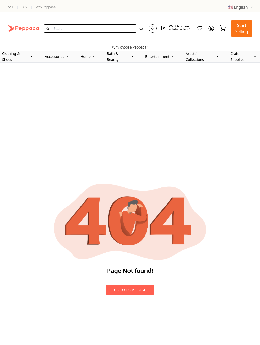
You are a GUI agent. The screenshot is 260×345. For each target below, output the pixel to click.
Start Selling (241, 28)
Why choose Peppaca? (130, 47)
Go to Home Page (130, 289)
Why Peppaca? (46, 7)
